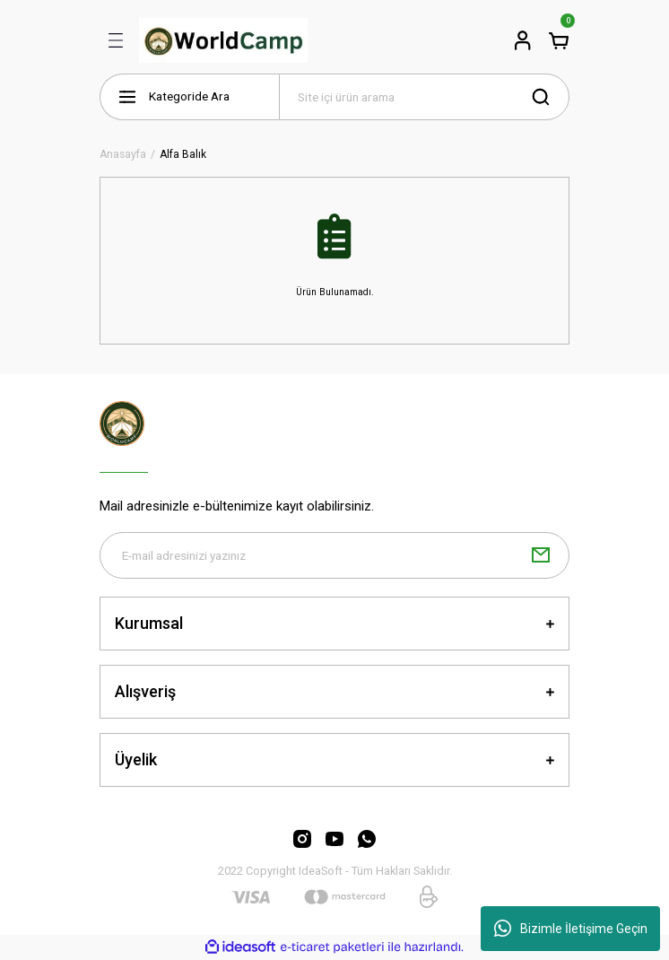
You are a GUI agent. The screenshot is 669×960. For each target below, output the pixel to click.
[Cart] (558, 40)
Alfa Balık (183, 155)
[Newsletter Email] (334, 555)
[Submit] (540, 555)
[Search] (424, 97)
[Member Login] (523, 40)
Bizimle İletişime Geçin (570, 928)
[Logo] (223, 40)
